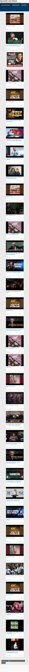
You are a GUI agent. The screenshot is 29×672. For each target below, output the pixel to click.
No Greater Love (10, 556)
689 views (9, 541)
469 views (9, 181)
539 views (9, 447)
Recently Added (5, 5)
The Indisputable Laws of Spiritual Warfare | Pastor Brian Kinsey (14, 330)
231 (23, 660)
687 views (9, 295)
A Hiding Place (9, 310)
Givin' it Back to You (10, 215)
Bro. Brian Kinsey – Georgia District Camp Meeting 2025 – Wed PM (14, 481)
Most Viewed (15, 5)
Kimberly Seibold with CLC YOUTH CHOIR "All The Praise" (14, 178)
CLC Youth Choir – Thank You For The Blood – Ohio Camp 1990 (13, 425)
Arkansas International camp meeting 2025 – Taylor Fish (13, 500)
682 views (9, 143)
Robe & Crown (9, 196)
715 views (9, 466)
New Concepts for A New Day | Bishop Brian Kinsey (13, 254)
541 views (9, 200)
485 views (9, 485)
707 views (9, 560)
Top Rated (24, 5)
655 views (9, 219)
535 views (9, 579)
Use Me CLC (9, 367)
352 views (9, 276)
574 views (9, 390)
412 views (9, 105)
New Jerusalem (10, 594)
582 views (9, 523)
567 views (9, 598)
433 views (9, 352)
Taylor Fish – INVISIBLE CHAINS (13, 272)
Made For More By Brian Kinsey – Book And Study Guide (14, 444)
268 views (9, 86)
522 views (9, 409)
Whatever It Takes (10, 25)
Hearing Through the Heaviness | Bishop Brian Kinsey (14, 462)
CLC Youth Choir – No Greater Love (14, 575)
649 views (9, 333)
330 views (9, 29)
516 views (9, 124)
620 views (9, 636)
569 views (9, 428)
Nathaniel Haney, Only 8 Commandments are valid (12, 652)
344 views (9, 48)
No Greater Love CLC (11, 82)
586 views (9, 617)
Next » (3, 662)
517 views (9, 257)
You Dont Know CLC (10, 348)
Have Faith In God (10, 101)
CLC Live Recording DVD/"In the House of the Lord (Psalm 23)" (13, 45)
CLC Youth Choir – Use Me (12, 405)
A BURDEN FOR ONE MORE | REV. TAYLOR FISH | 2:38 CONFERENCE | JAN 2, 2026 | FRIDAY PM (14, 140)
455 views (9, 655)
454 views (9, 314)
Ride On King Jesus (10, 386)
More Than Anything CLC (12, 234)
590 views (9, 238)
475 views (9, 371)
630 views (9, 504)
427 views (9, 162)
